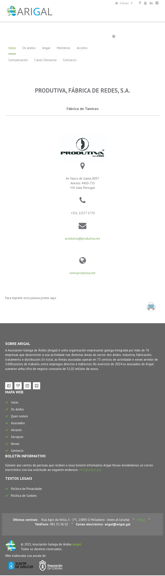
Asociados (18, 424)
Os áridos (29, 48)
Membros (63, 48)
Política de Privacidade (26, 489)
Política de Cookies (24, 496)
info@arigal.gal (90, 470)
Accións (82, 48)
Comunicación (103, 48)
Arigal (46, 48)
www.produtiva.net (83, 274)
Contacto (43, 60)
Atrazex (16, 431)
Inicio (12, 48)
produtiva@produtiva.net (82, 239)
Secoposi (17, 437)
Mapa (141, 520)
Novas (15, 444)
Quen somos (19, 417)
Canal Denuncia (19, 60)
